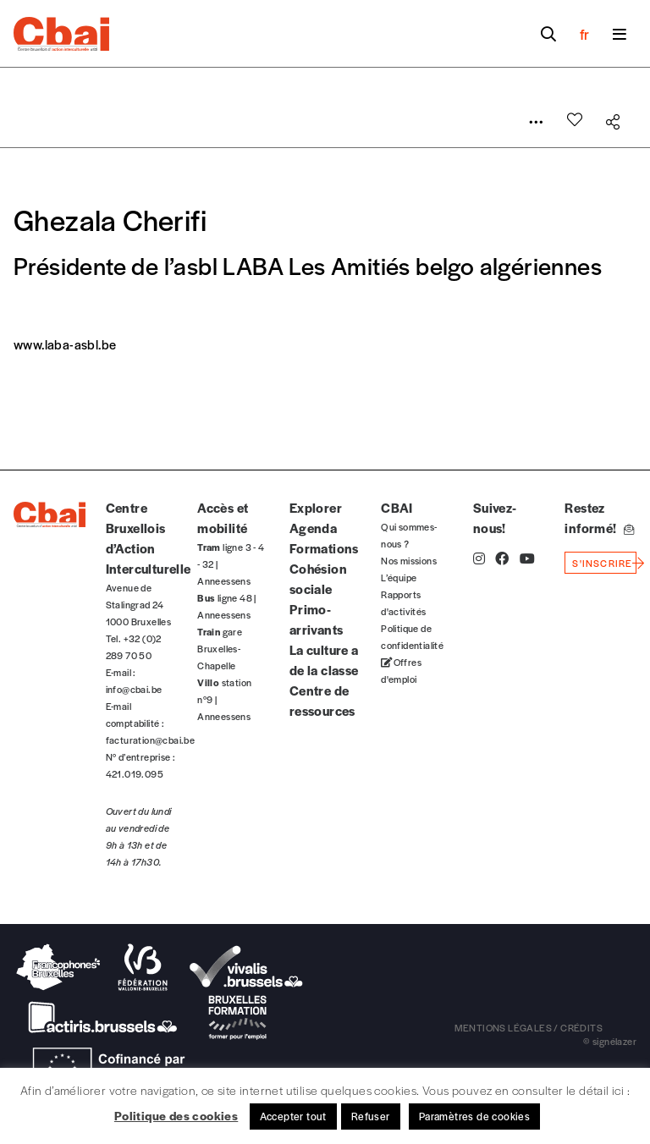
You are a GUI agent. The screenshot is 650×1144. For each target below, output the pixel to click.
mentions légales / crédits (528, 1027)
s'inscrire (602, 562)
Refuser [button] (370, 1116)
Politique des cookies (176, 1115)
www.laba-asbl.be (65, 344)
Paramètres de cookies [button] (474, 1116)
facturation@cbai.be (151, 739)
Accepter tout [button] (293, 1116)
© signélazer (609, 1041)
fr (584, 34)
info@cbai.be (134, 689)
